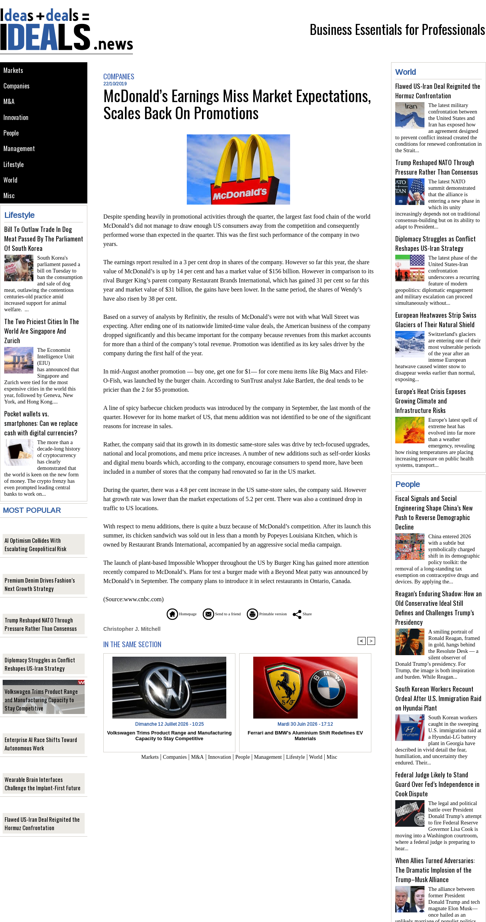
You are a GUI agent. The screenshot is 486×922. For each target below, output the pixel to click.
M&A (9, 105)
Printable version (275, 613)
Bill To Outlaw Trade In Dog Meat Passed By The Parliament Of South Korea (43, 251)
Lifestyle (14, 173)
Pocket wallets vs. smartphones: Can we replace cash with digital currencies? (41, 416)
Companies (17, 88)
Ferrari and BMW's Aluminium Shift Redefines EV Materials (305, 735)
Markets (14, 71)
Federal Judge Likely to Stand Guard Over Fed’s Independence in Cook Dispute (437, 759)
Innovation (17, 122)
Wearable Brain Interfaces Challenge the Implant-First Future (41, 774)
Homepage (165, 613)
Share (321, 613)
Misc (9, 207)
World (11, 190)
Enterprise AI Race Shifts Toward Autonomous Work (37, 734)
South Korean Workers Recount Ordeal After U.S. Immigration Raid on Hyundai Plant (438, 677)
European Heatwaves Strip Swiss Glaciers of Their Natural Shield (436, 310)
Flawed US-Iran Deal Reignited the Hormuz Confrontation (38, 814)
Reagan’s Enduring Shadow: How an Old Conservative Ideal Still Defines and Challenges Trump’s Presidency (438, 589)
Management (20, 156)
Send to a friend (217, 613)
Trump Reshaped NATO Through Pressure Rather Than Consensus (37, 615)
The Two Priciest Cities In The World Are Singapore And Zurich (41, 334)
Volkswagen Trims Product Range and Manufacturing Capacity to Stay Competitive (42, 690)
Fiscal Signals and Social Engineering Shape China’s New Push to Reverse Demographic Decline (434, 497)
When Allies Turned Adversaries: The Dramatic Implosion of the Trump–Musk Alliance (435, 842)
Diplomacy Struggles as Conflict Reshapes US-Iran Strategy (37, 654)
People (12, 139)
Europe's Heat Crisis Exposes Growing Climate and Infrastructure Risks (430, 388)
